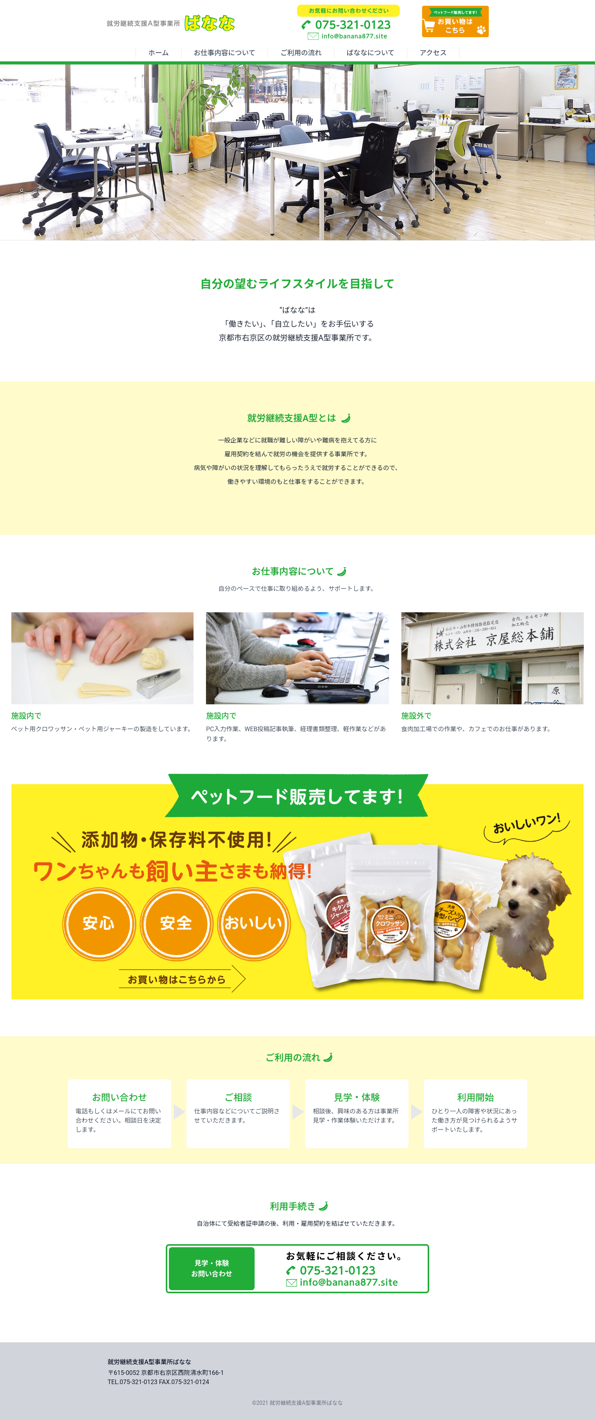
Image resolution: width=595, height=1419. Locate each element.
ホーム (158, 53)
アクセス (433, 53)
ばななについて (370, 53)
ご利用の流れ (301, 53)
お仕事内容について (224, 53)
